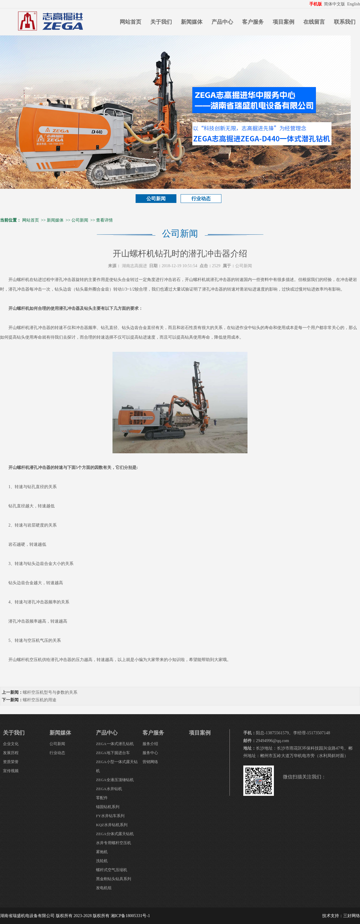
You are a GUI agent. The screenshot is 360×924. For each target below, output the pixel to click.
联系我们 (345, 22)
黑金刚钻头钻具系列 (113, 879)
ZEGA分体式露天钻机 (115, 834)
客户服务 (253, 22)
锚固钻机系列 (107, 807)
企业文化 (11, 743)
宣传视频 (11, 770)
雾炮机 (102, 852)
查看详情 (104, 220)
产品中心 (222, 22)
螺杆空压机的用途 (39, 700)
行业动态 (201, 198)
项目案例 (283, 22)
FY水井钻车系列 (110, 816)
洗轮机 (102, 861)
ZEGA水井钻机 (109, 789)
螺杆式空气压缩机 (111, 870)
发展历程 (11, 752)
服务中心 (150, 752)
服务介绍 (150, 743)
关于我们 (161, 22)
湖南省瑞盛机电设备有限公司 (27, 915)
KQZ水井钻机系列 (112, 825)
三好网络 (351, 915)
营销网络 (150, 761)
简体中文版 (335, 4)
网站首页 (130, 22)
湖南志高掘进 (134, 266)
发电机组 (104, 888)
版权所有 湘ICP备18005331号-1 (121, 915)
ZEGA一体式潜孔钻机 (115, 743)
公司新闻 (156, 198)
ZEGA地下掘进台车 (113, 752)
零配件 (102, 798)
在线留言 (314, 22)
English (353, 4)
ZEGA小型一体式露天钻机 (117, 766)
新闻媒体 (191, 22)
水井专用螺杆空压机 (113, 843)
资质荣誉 (11, 761)
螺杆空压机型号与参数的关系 (50, 692)
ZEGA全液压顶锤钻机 (115, 780)
